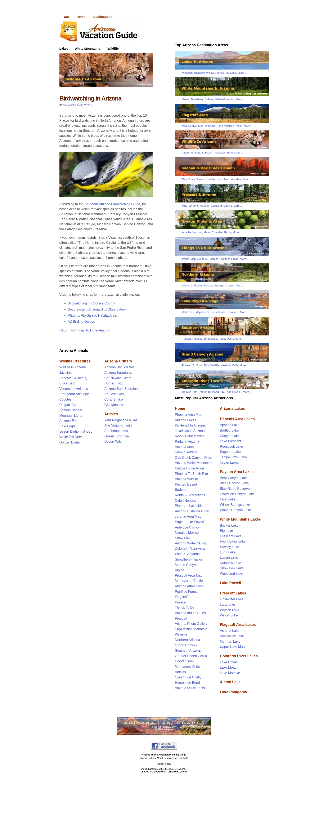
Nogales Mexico (187, 532)
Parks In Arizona (187, 441)
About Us (145, 758)
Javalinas (187, 152)
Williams (210, 126)
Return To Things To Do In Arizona (84, 330)
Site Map (156, 758)
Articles (180, 672)
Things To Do (185, 607)
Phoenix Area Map (188, 414)
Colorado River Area (190, 548)
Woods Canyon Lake (235, 510)
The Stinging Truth (118, 425)
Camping (216, 205)
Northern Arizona (187, 640)
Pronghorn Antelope (74, 394)
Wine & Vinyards (187, 554)
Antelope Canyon (224, 285)
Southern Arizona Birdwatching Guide (112, 204)
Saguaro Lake (230, 452)
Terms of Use (170, 758)
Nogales (197, 338)
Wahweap (188, 312)
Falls (235, 365)
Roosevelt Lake (231, 446)
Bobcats (207, 152)
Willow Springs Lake (235, 505)
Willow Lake (229, 615)
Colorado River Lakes (239, 656)
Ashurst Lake (229, 630)
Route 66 (202, 258)
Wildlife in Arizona (72, 367)
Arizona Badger (70, 410)
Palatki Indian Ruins (190, 468)
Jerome (193, 205)
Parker (203, 391)
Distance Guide (229, 258)
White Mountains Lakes (240, 519)
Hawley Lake (229, 547)
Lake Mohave (230, 673)
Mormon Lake (230, 641)
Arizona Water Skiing (190, 543)
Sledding (187, 285)
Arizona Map (184, 447)
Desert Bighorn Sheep (75, 431)
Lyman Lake (229, 557)
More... (242, 72)
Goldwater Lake (231, 599)
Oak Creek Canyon (193, 179)
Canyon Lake (230, 436)
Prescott (181, 618)
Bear (230, 152)
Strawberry (196, 99)
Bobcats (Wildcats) (73, 378)
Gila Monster (113, 405)
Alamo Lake (230, 682)
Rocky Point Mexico (190, 436)
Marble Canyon (186, 565)
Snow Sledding (186, 452)
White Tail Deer (70, 437)
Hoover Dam (189, 391)
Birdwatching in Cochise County (91, 303)
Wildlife (113, 48)
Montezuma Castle (189, 581)
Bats (197, 152)
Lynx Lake (227, 604)
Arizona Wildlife (186, 479)
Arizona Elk (67, 421)
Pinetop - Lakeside (189, 506)
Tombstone (210, 338)
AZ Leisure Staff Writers (77, 104)
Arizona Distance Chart (192, 511)
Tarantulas (219, 152)
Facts (205, 312)
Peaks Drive (189, 126)
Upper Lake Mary (233, 646)
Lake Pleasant (230, 441)
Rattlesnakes (114, 394)
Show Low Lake (232, 568)
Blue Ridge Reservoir (236, 488)
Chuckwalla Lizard (118, 378)
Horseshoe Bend (187, 683)
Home (81, 16)
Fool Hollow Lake (233, 541)
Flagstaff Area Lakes (238, 625)
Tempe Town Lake (233, 457)
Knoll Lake (228, 499)
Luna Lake (228, 552)
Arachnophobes (116, 431)
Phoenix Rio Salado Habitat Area (92, 315)
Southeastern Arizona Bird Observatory (97, 309)
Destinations (102, 16)
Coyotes (65, 399)
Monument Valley (188, 666)
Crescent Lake (231, 536)
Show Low (182, 538)
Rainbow (199, 72)
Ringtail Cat (68, 405)
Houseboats (218, 312)
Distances (232, 312)
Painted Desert (203, 285)
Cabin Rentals (185, 500)
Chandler (217, 232)
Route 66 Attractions (190, 495)
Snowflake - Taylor (188, 559)
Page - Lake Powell (189, 522)
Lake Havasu (233, 391)
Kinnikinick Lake (232, 636)
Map (200, 126)
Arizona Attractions (189, 586)
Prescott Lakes (233, 593)
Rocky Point (226, 338)
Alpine (179, 570)
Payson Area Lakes (237, 472)
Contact (183, 758)
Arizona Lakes (185, 420)
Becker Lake (229, 525)
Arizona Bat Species (119, 367)
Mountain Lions (70, 415)
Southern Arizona (188, 650)
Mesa (207, 232)
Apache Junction (192, 232)
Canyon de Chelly (188, 677)
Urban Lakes (229, 462)
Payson (180, 602)
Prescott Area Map (189, 575)
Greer (185, 99)
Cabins (209, 99)
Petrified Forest (186, 591)
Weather (236, 179)
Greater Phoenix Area (191, 656)
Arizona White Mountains (193, 463)
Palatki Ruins (215, 179)
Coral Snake (113, 399)
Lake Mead (228, 667)
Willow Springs (215, 72)
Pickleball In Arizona (190, 425)
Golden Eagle (69, 442)
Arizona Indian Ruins (190, 613)
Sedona (181, 489)
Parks (227, 232)
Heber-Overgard (224, 99)
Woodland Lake (231, 573)
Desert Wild (113, 441)
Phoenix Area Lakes (237, 419)
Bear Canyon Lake (234, 478)
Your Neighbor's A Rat (120, 420)
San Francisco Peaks (229, 126)
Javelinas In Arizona (190, 431)
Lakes (63, 48)
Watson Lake (229, 610)
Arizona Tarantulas (118, 372)
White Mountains (87, 48)
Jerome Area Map (188, 516)
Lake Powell (230, 583)
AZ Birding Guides (81, 321)
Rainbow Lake (230, 563)
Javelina (65, 372)
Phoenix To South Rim (195, 365)
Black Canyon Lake (234, 483)
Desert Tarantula (116, 436)
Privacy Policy (164, 764)
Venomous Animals (73, 389)
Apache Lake (229, 425)
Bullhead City (216, 391)
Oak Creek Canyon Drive (193, 457)
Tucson (186, 338)
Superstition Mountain (191, 629)
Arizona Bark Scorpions (121, 389)
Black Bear (67, 383)
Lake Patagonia (233, 692)
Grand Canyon (186, 645)
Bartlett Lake (229, 430)
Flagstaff (181, 597)
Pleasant (187, 72)
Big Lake (230, 72)
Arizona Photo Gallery (191, 623)
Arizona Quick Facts (190, 688)
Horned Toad (113, 383)
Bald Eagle (67, 426)
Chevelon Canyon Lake (237, 494)
